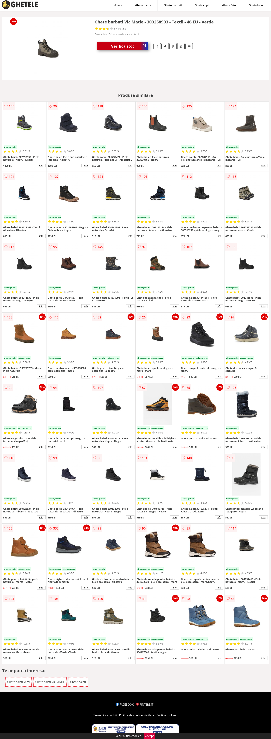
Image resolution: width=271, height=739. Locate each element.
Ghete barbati (173, 5)
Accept (149, 736)
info (41, 165)
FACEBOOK (125, 704)
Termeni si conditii (105, 715)
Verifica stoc (129, 46)
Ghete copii (202, 5)
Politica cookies (166, 715)
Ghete (118, 5)
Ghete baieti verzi (18, 682)
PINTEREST (144, 704)
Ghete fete (229, 5)
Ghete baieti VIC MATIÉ (50, 682)
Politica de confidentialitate (136, 715)
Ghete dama (143, 5)
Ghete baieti (256, 5)
